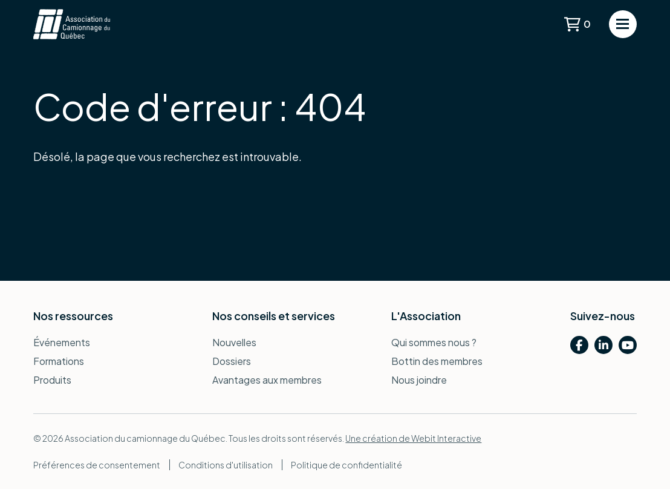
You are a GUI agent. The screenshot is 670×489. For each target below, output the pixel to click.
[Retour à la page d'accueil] (71, 24)
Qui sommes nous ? (433, 342)
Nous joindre (419, 379)
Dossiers (231, 361)
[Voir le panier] (577, 24)
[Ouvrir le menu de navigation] (623, 24)
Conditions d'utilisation (225, 464)
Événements (61, 342)
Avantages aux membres (267, 379)
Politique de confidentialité (346, 464)
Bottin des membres (437, 361)
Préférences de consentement (96, 464)
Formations (58, 361)
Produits (52, 379)
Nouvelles (234, 342)
